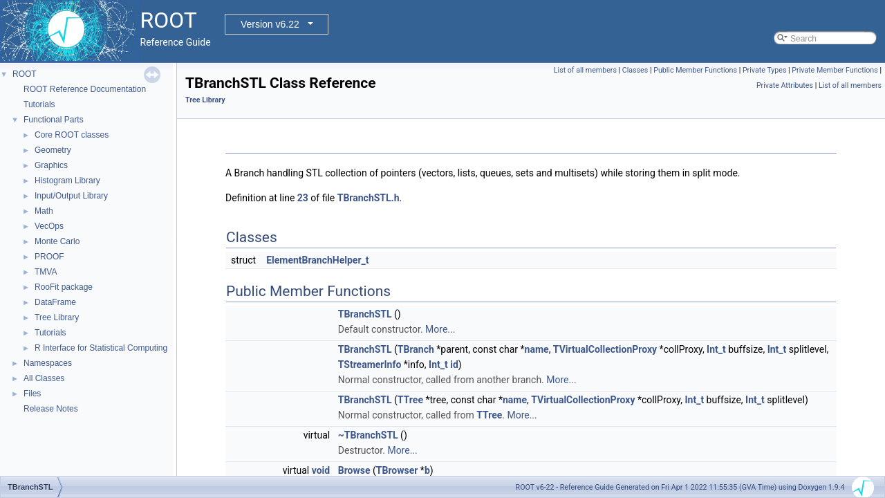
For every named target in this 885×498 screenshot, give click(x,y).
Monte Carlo (57, 241)
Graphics (51, 165)
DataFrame (55, 302)
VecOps (49, 226)
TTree (410, 399)
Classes (635, 70)
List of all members (585, 70)
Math (44, 211)
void (321, 470)
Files (32, 393)
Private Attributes (784, 85)
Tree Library (57, 317)
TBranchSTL (365, 314)
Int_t (716, 349)
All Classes (44, 378)
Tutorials (39, 104)
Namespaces (48, 363)
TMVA (46, 272)
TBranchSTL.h (368, 197)
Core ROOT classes (72, 135)
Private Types (765, 70)
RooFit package (64, 287)
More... (440, 329)
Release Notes (51, 409)
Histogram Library (67, 180)
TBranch (416, 349)
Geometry (53, 150)
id (454, 364)
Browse (354, 470)
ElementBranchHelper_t (317, 260)
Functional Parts (54, 119)
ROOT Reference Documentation (85, 89)
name (537, 349)
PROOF (49, 256)
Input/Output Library (71, 196)
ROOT (24, 74)
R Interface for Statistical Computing (101, 348)
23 (302, 197)
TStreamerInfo (370, 364)
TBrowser (397, 470)
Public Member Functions (695, 70)
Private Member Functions (834, 70)
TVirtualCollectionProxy (605, 349)
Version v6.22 (270, 24)
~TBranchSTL (368, 435)
